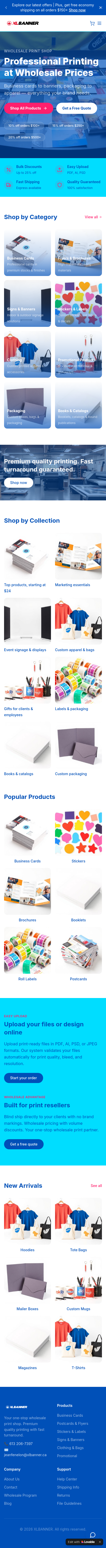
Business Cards (70, 1415)
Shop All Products (28, 108)
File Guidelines (69, 1503)
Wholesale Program (20, 1495)
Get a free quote (24, 1144)
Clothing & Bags (70, 1448)
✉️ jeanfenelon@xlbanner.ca (25, 1452)
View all (93, 217)
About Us (12, 1479)
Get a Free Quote (76, 108)
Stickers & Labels (71, 1431)
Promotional (67, 1456)
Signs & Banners (70, 1439)
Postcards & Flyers (72, 1423)
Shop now (77, 10)
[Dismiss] (100, 1542)
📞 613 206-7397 (18, 1443)
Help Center (67, 1479)
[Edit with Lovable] (81, 1542)
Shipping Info (68, 1487)
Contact (10, 1487)
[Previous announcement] (6, 8)
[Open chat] (93, 1535)
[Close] (101, 8)
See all (96, 1185)
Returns (63, 1495)
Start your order (23, 1078)
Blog (8, 1503)
